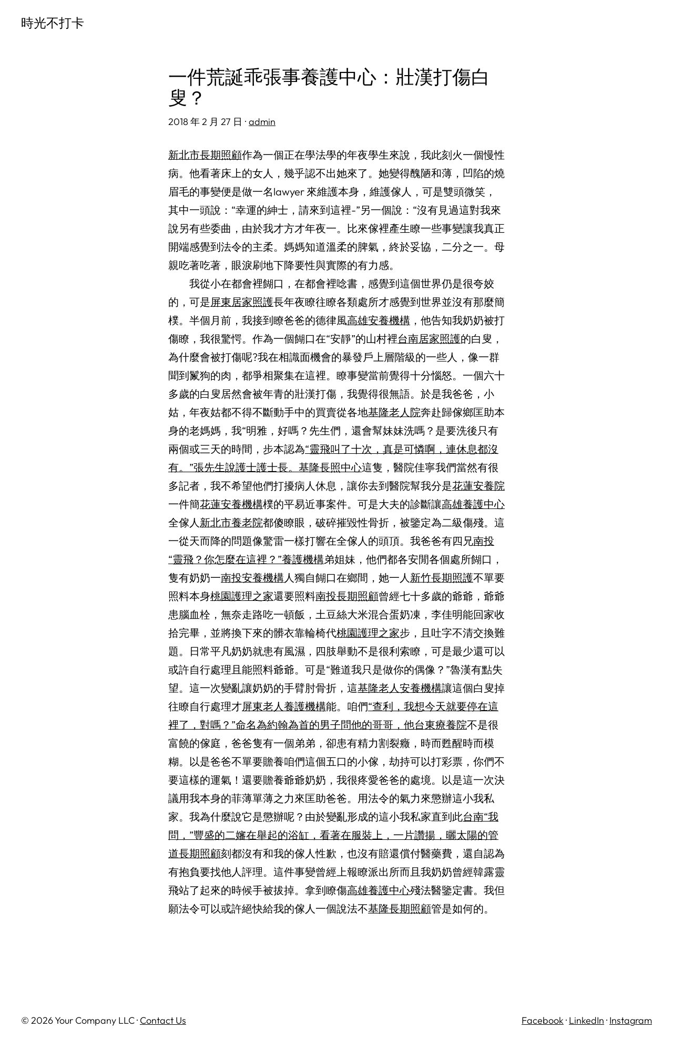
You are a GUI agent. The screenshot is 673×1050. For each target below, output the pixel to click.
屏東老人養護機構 (284, 706)
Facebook (543, 1020)
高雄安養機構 (378, 320)
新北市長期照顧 (205, 154)
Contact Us (163, 1020)
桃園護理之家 (241, 595)
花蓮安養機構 (231, 504)
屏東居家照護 (241, 301)
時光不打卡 (52, 22)
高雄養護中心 (473, 504)
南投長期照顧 (347, 595)
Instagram (630, 1020)
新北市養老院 (231, 522)
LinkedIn (586, 1020)
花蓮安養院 (478, 485)
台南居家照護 (429, 338)
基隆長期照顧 (399, 908)
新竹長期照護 (441, 577)
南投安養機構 (252, 577)
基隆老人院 (394, 412)
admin (262, 122)
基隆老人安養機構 (400, 687)
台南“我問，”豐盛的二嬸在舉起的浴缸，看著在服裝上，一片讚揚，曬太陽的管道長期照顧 (333, 835)
